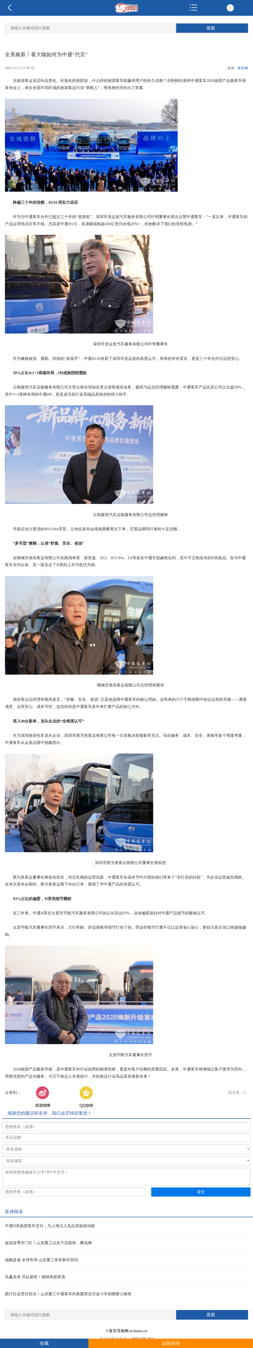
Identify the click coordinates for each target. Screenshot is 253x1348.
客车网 (243, 68)
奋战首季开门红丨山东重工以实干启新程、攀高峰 (48, 1243)
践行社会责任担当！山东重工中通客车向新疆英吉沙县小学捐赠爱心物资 (68, 1294)
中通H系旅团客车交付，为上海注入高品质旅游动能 (50, 1226)
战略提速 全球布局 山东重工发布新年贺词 (41, 1260)
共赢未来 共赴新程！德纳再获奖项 (35, 1277)
